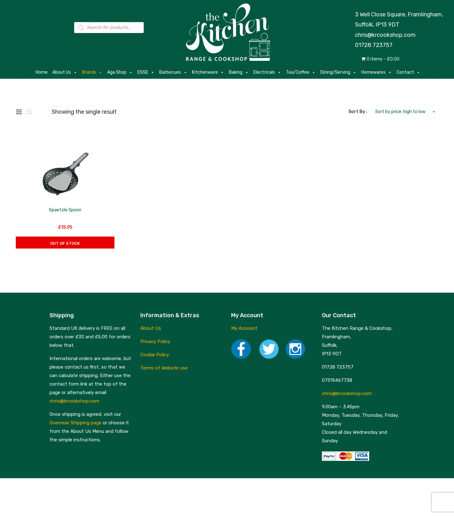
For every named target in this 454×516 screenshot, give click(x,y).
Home (42, 72)
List (29, 112)
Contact (408, 72)
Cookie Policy (154, 355)
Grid (19, 112)
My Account (244, 328)
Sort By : (357, 111)
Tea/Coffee (301, 72)
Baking (239, 72)
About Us (64, 72)
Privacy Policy (155, 341)
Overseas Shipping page (75, 423)
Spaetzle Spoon (65, 210)
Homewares (376, 72)
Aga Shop (120, 72)
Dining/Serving (338, 72)
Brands (92, 72)
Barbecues (173, 72)
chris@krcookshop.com (385, 35)
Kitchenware (208, 72)
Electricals (267, 72)
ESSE (145, 72)
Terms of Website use (164, 368)
